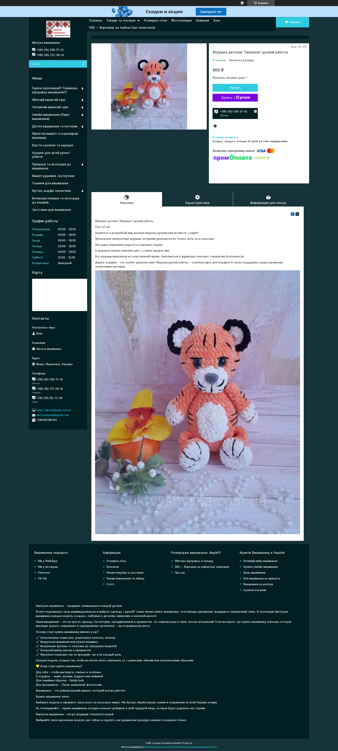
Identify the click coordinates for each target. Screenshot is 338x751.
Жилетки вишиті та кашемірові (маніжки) (55, 136)
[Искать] (83, 64)
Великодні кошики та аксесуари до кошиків (55, 200)
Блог (217, 20)
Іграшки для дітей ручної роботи (50, 155)
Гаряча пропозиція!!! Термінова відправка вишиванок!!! (54, 90)
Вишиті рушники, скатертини (53, 176)
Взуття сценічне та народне (52, 145)
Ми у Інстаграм (48, 567)
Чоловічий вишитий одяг (50, 107)
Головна (95, 20)
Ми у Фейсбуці (47, 561)
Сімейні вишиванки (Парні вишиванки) (50, 117)
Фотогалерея (181, 20)
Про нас (180, 572)
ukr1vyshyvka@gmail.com (52, 415)
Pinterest (44, 572)
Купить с (235, 97)
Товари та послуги (120, 20)
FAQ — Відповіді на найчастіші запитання (122, 27)
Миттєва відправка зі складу (194, 561)
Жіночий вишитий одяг (49, 100)
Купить (235, 88)
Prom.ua (187, 743)
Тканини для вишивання (50, 183)
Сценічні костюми (254, 590)
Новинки (202, 20)
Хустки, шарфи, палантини (51, 191)
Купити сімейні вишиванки (260, 567)
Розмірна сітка (155, 20)
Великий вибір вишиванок (260, 561)
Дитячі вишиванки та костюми (54, 126)
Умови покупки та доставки (124, 572)
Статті (110, 584)
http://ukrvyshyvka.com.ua (53, 410)
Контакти (112, 567)
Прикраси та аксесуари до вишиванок (51, 166)
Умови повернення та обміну (125, 578)
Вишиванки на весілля (258, 584)
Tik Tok (42, 578)
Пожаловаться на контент (161, 746)
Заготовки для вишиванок (51, 210)
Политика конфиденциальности (197, 746)
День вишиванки (254, 572)
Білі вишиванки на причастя (261, 578)
